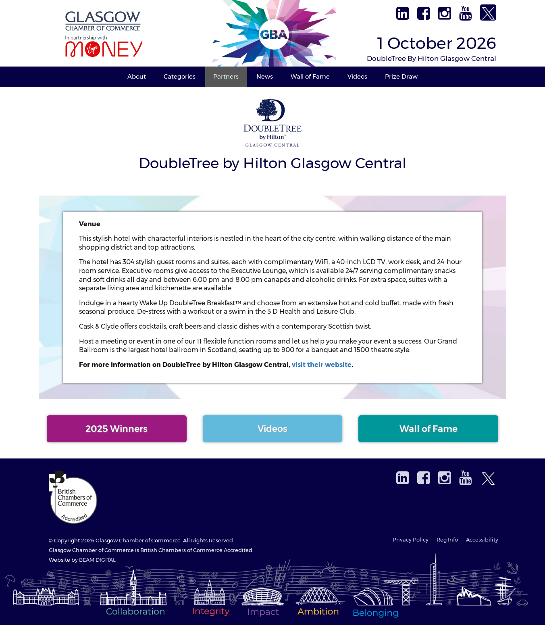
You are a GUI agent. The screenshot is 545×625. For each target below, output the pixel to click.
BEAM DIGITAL (97, 560)
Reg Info (447, 540)
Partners (226, 76)
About (136, 76)
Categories (180, 76)
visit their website (322, 365)
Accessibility (482, 540)
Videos (357, 76)
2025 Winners (116, 428)
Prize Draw (401, 76)
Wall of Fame (310, 76)
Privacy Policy (411, 540)
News (264, 76)
